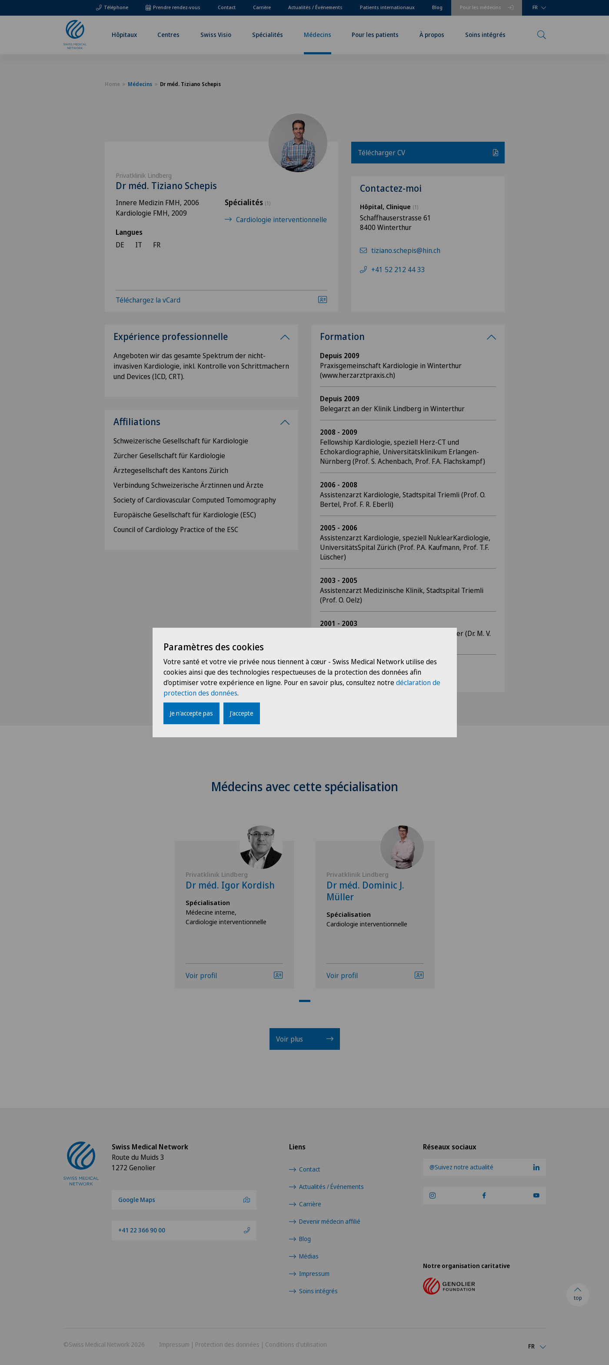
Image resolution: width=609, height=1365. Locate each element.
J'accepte (241, 713)
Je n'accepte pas (191, 713)
